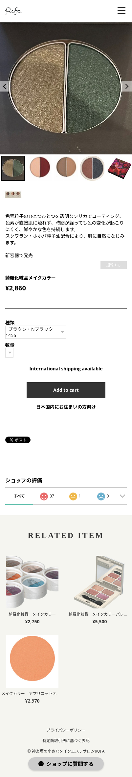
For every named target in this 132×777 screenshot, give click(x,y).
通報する (113, 264)
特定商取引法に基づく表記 (66, 740)
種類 (9, 322)
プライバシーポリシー (66, 730)
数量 (9, 345)
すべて (19, 496)
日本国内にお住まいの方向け (66, 407)
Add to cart (66, 390)
